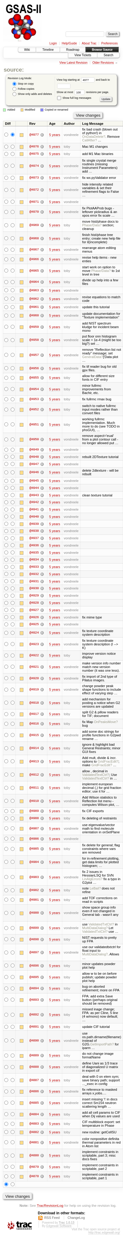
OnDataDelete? (93, 136)
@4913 (34, 763)
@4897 (34, 954)
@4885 (34, 1105)
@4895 (34, 979)
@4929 (34, 597)
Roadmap (72, 49)
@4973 (34, 178)
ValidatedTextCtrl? (95, 777)
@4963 (34, 290)
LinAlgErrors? (92, 881)
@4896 (34, 968)
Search (108, 55)
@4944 (34, 488)
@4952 (34, 410)
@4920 (34, 680)
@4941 (34, 510)
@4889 (34, 1058)
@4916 (34, 725)
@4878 (34, 1179)
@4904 (34, 864)
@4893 (34, 1002)
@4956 (34, 368)
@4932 (34, 575)
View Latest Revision (73, 62)
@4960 (34, 315)
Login (53, 43)
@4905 (34, 851)
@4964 (34, 282)
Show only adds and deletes (32, 94)
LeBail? (95, 891)
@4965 (34, 271)
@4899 (34, 930)
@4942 (34, 503)
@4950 (34, 440)
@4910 (34, 803)
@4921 (34, 669)
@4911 (34, 789)
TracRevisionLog (50, 1208)
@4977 (34, 134)
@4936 (34, 546)
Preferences (109, 43)
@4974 (34, 165)
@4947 (34, 464)
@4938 (34, 532)
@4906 (34, 840)
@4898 (34, 941)
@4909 (34, 813)
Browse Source (102, 49)
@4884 (34, 1116)
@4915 (34, 737)
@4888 (34, 1069)
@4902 (34, 892)
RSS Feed (52, 1220)
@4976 (34, 146)
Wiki (27, 49)
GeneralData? (92, 357)
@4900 (34, 915)
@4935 (34, 553)
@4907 (34, 830)
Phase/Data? (92, 225)
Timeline (47, 49)
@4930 (34, 590)
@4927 (34, 611)
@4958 (34, 340)
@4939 (34, 524)
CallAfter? (89, 140)
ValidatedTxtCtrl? (101, 926)
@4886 (34, 1094)
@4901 (34, 902)
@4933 (34, 568)
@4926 (34, 619)
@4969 (34, 225)
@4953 (34, 399)
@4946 (34, 473)
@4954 (34, 389)
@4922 (34, 657)
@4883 (34, 1126)
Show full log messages (74, 97)
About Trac (89, 43)
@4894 (34, 990)
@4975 (34, 153)
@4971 (34, 202)
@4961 (34, 307)
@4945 (34, 481)
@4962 (34, 299)
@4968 (34, 238)
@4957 (34, 355)
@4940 (34, 517)
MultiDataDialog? (95, 930)
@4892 (34, 1017)
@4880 (34, 1158)
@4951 (34, 424)
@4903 (34, 879)
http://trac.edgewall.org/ (104, 1235)
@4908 (34, 820)
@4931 (34, 582)
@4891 (34, 1029)
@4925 (34, 626)
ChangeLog (76, 1220)
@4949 (34, 450)
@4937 (34, 539)
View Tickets (82, 55)
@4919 (34, 691)
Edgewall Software (58, 1228)
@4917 (34, 716)
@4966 (34, 259)
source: (14, 69)
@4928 (34, 604)
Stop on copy (23, 84)
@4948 (34, 457)
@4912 (34, 776)
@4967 (34, 249)
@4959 (34, 327)
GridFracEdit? (108, 763)
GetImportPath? (102, 1046)
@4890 (34, 1043)
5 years (54, 135)
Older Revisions (103, 62)
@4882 (34, 1134)
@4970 (34, 212)
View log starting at (76, 79)
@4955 (34, 378)
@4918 (34, 704)
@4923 (34, 646)
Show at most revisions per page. (82, 92)
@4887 (34, 1082)
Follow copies (23, 89)
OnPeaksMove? (106, 724)
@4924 (34, 634)
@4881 (34, 1144)
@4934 (34, 561)
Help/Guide (69, 43)
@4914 (34, 750)
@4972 (34, 190)
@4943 (34, 495)
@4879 (34, 1169)
